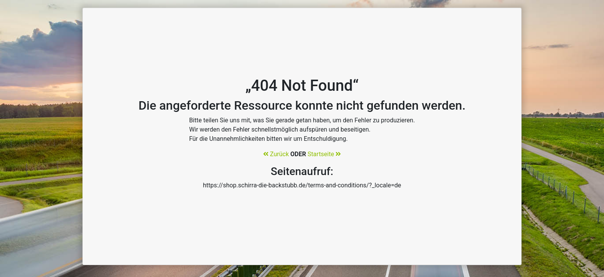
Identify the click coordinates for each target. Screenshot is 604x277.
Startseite (324, 154)
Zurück (276, 154)
